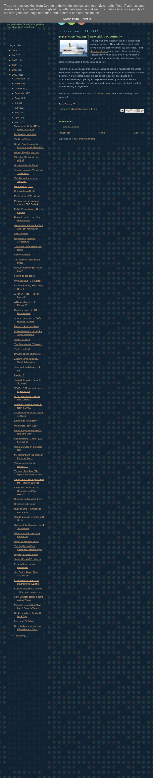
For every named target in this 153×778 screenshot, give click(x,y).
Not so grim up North (24, 191)
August (18, 98)
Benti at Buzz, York (23, 186)
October (19, 88)
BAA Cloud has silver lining (27, 354)
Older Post (139, 133)
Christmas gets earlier (25, 504)
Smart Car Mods (22, 339)
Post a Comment (71, 126)
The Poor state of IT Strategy (28, 344)
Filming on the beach (24, 276)
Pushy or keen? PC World (27, 196)
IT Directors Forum (102, 93)
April (17, 117)
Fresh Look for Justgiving (26, 326)
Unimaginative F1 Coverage (28, 281)
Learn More (71, 18)
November (20, 83)
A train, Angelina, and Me (26, 152)
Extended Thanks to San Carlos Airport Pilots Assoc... (26, 490)
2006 (15, 75)
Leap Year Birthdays (24, 621)
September (20, 93)
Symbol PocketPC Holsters (27, 559)
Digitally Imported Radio (26, 554)
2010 (15, 55)
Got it (87, 18)
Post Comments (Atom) (83, 139)
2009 (15, 60)
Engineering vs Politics (25, 134)
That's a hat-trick (22, 349)
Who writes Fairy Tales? (26, 426)
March (18, 122)
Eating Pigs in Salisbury (25, 421)
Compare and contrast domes (28, 499)
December (20, 78)
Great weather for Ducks (26, 165)
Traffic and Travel (22, 139)
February (19, 635)
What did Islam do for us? (26, 541)
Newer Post (64, 133)
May (17, 112)
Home (102, 133)
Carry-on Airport (22, 254)
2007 (15, 70)
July (17, 103)
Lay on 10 (19, 375)
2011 (15, 50)
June (17, 108)
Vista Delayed (21, 233)
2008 (15, 65)
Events (68, 104)
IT (74, 104)
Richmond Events (99, 51)
